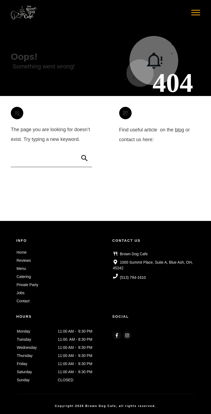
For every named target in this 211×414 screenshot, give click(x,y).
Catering (24, 276)
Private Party (27, 285)
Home (22, 252)
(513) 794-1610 (133, 277)
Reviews (24, 260)
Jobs (21, 293)
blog (179, 130)
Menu (21, 268)
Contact (23, 301)
